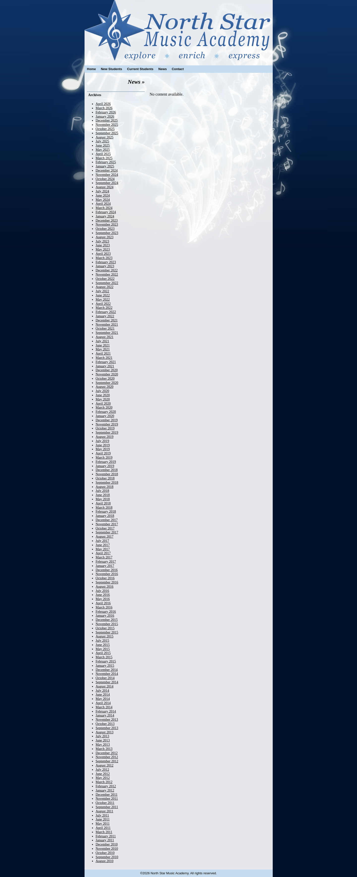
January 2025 (105, 166)
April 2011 (103, 828)
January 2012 (105, 790)
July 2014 (102, 690)
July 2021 (102, 341)
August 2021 (105, 337)
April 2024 (103, 204)
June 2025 (103, 145)
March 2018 (104, 507)
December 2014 (107, 670)
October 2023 (105, 229)
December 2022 (107, 270)
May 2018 (103, 499)
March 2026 (104, 108)
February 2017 (106, 561)
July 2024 (102, 191)
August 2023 (105, 237)
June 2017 (103, 545)
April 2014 (103, 703)
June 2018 (103, 495)
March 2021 (104, 358)
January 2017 (105, 566)
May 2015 (103, 649)
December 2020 (107, 370)
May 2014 (103, 699)
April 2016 (103, 603)
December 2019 (107, 420)
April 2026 (103, 104)
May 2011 (103, 823)
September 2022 (107, 283)
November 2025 (107, 125)
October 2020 (105, 378)
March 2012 (104, 782)
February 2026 (106, 112)
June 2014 (103, 694)
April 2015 (103, 653)
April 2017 (103, 553)
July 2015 (102, 640)
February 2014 (106, 711)
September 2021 (107, 333)
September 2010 (107, 857)
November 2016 (107, 574)
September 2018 (107, 482)
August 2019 (105, 437)
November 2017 (107, 524)
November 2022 (107, 274)
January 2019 (105, 466)
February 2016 (106, 611)
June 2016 (103, 595)
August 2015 (105, 636)
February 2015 (106, 661)
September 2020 (107, 383)
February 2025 (106, 162)
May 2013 (103, 744)
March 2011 (104, 832)
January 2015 (105, 665)
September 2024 (107, 183)
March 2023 (104, 258)
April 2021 (103, 353)
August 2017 (105, 536)
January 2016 (105, 615)
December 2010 (107, 844)
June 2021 (103, 345)
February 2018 (106, 511)
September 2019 (107, 432)
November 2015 (107, 624)
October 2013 (105, 724)
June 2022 (103, 295)
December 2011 (107, 795)
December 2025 (107, 120)
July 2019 (102, 441)
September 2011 (107, 807)
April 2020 (103, 403)
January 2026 (105, 116)
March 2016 (104, 607)
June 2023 (103, 245)
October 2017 (105, 528)
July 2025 (102, 141)
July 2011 (102, 815)
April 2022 (103, 304)
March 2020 (104, 407)
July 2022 (102, 291)
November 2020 (107, 374)
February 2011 (106, 836)
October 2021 (105, 328)
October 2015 (105, 628)
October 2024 (105, 179)
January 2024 (105, 216)
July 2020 (102, 391)
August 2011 (104, 811)
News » (136, 82)
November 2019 (107, 424)
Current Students (140, 69)
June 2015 (103, 645)
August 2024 (105, 187)
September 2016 (107, 582)
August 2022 (105, 287)
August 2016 (105, 586)
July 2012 (102, 769)
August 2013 (105, 732)
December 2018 (107, 470)
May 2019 (103, 449)
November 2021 (107, 324)
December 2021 (107, 320)
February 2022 (106, 312)
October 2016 (105, 578)
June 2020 (103, 395)
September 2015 (107, 632)
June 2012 (103, 774)
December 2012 (107, 753)
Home (91, 69)
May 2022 (103, 299)
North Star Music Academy (179, 30)
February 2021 (106, 362)
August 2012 (105, 765)
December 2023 (107, 220)
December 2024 (107, 170)
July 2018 (102, 491)
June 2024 (103, 195)
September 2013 (107, 728)
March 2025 (104, 158)
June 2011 (103, 819)
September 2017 (107, 532)
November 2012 (107, 757)
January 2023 (105, 266)
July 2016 (102, 591)
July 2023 (102, 241)
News (162, 69)
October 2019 (105, 428)
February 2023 (106, 262)
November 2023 (107, 224)
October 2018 (105, 478)
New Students (111, 69)
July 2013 (102, 736)
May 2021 (103, 349)
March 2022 (104, 308)
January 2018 (105, 516)
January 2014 (105, 715)
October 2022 (105, 279)
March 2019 (104, 457)
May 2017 (103, 549)
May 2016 (103, 599)
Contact (178, 69)
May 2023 (103, 249)
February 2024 (106, 212)
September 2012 (107, 761)
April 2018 (103, 503)
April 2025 (103, 154)
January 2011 (105, 840)
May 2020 (103, 399)
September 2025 (107, 133)
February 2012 (106, 786)
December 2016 (107, 570)
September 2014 (107, 682)
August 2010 (105, 861)
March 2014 (104, 707)
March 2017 (104, 557)
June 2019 (103, 445)
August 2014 (105, 686)
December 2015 (107, 620)
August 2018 (105, 487)
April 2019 (103, 453)
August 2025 (105, 137)
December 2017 (107, 520)
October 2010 (105, 853)
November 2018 (107, 474)
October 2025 (105, 129)
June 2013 (103, 740)
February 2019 (106, 462)
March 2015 (104, 657)
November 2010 (107, 848)
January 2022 (105, 316)
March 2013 (104, 749)
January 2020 (105, 416)
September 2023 (107, 233)
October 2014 (105, 678)
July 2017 (102, 541)
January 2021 (105, 366)
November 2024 (107, 175)
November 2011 (107, 798)
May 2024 (103, 200)
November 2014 (107, 674)
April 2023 (103, 254)
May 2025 (103, 150)
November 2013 (107, 719)
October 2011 (105, 803)
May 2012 (103, 778)
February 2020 (106, 412)
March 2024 (104, 208)
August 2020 (105, 387)
